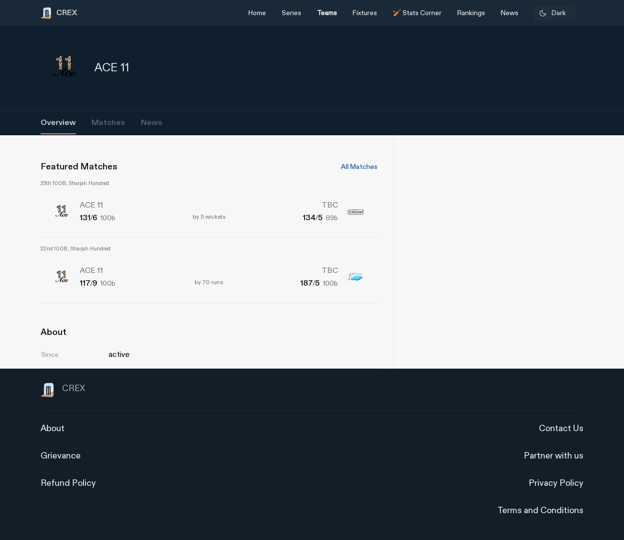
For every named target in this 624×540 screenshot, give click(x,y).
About (53, 428)
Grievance (61, 455)
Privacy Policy (556, 483)
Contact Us (561, 428)
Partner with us (553, 455)
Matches (108, 123)
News (151, 123)
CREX (63, 390)
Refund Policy (68, 483)
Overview (58, 123)
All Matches (359, 167)
